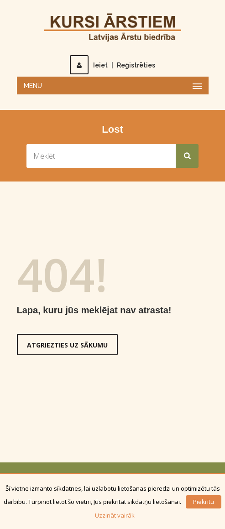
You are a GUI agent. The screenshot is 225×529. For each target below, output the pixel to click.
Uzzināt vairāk (115, 515)
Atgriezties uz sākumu (67, 345)
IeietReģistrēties (112, 65)
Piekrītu (203, 502)
